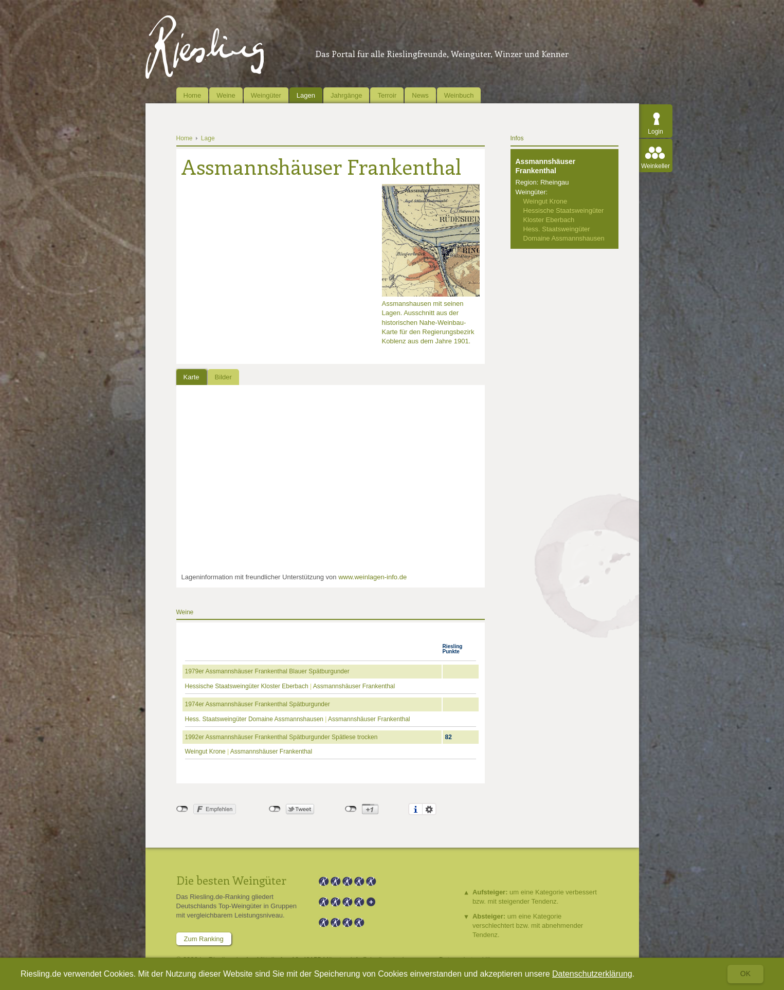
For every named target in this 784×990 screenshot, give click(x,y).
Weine (225, 95)
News (420, 95)
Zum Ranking (204, 939)
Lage (208, 138)
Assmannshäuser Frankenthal (354, 686)
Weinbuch (459, 95)
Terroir (386, 95)
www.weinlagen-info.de (372, 577)
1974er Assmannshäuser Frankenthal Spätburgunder (257, 704)
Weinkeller (655, 166)
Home (193, 95)
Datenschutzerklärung (592, 973)
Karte (191, 377)
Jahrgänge (346, 95)
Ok (745, 973)
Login (655, 131)
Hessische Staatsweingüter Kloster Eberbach (246, 686)
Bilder (223, 377)
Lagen (306, 95)
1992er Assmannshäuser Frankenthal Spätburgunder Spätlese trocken (281, 737)
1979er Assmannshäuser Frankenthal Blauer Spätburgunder (267, 671)
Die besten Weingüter (231, 880)
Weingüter (266, 95)
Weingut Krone (205, 751)
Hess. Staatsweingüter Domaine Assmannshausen (254, 719)
